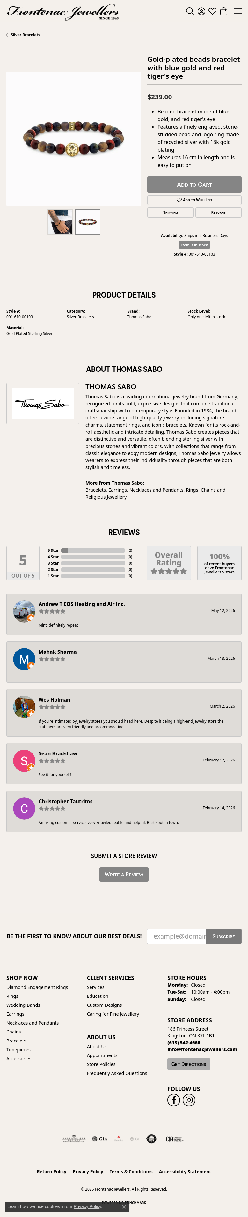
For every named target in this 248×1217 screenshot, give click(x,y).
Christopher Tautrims (65, 801)
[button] (190, 11)
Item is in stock (194, 244)
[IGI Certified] (134, 1139)
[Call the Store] (183, 1043)
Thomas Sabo (139, 317)
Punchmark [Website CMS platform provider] (135, 1202)
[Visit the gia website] (99, 1139)
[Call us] (202, 1049)
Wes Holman (54, 699)
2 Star (53, 569)
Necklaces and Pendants (156, 489)
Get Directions (188, 1064)
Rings (192, 489)
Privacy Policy (88, 1172)
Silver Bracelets (25, 35)
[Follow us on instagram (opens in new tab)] (189, 1100)
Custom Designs (104, 1005)
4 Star (53, 556)
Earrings (117, 489)
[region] (73, 139)
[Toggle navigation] (238, 11)
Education (97, 996)
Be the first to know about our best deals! (74, 936)
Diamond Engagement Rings (37, 987)
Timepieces (18, 1050)
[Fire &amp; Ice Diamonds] (118, 1139)
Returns (218, 212)
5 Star (53, 550)
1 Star (53, 576)
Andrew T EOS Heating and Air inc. (82, 604)
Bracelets (95, 489)
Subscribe (224, 936)
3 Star (53, 563)
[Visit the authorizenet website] (151, 1139)
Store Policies (101, 1064)
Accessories (18, 1058)
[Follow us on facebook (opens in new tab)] (173, 1100)
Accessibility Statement (185, 1172)
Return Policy (52, 1172)
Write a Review (124, 874)
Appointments (102, 1055)
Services (96, 987)
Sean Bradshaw (58, 753)
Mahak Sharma (58, 651)
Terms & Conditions (131, 1172)
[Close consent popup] (124, 1207)
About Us (97, 1046)
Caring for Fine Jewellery (113, 1014)
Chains (208, 489)
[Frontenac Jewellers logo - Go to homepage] (63, 11)
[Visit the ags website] (74, 1139)
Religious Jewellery (106, 496)
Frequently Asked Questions (117, 1073)
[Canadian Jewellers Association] (175, 1139)
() (130, 550)
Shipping (170, 212)
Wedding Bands (23, 1005)
